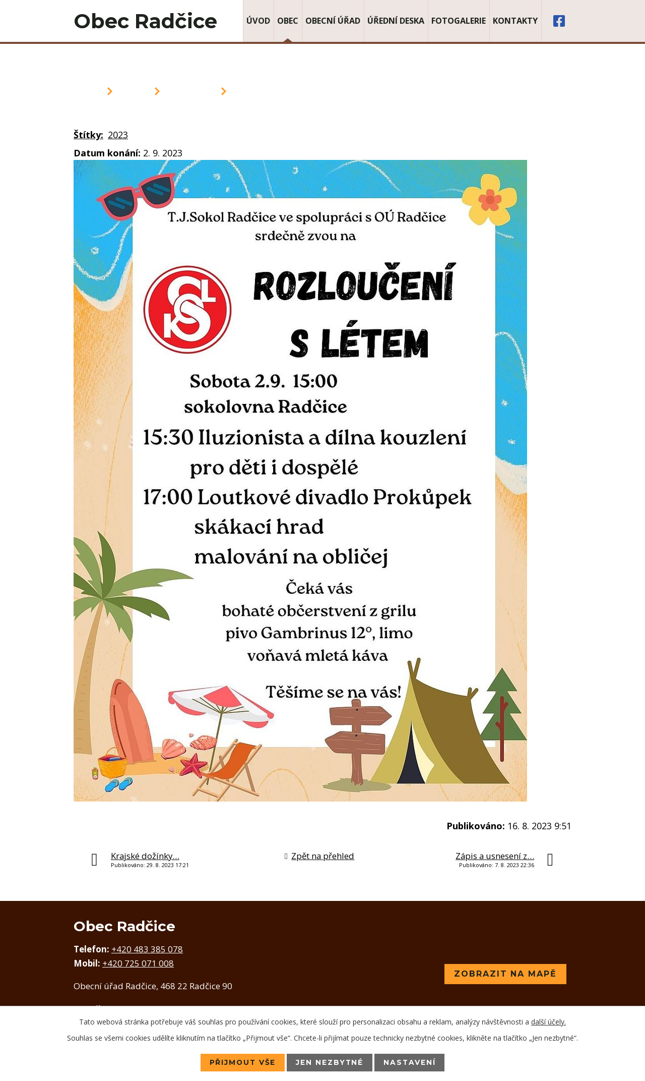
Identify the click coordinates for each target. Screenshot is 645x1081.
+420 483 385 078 (147, 949)
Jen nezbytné (330, 1062)
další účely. (548, 1022)
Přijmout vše (242, 1062)
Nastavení (410, 1062)
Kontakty (515, 20)
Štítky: (88, 135)
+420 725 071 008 (138, 963)
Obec (287, 20)
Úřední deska (395, 20)
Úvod (258, 20)
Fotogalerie (458, 20)
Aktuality (190, 91)
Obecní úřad (332, 20)
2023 (118, 135)
